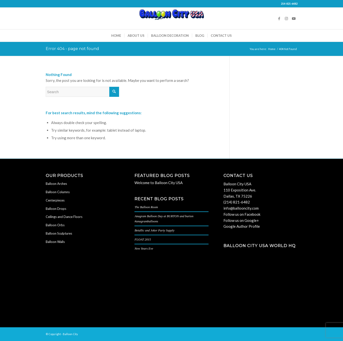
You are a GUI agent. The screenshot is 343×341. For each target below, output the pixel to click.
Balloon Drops (56, 209)
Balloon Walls (55, 242)
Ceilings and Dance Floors (64, 217)
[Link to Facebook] (279, 18)
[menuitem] (116, 35)
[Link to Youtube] (294, 18)
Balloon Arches (56, 184)
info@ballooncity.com (241, 208)
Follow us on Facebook (241, 214)
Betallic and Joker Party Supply (154, 230)
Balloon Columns (58, 192)
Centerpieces (55, 200)
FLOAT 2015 (142, 239)
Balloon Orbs (55, 225)
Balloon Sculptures (59, 233)
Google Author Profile (241, 226)
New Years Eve (143, 248)
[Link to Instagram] (286, 18)
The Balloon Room (146, 207)
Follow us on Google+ (241, 220)
